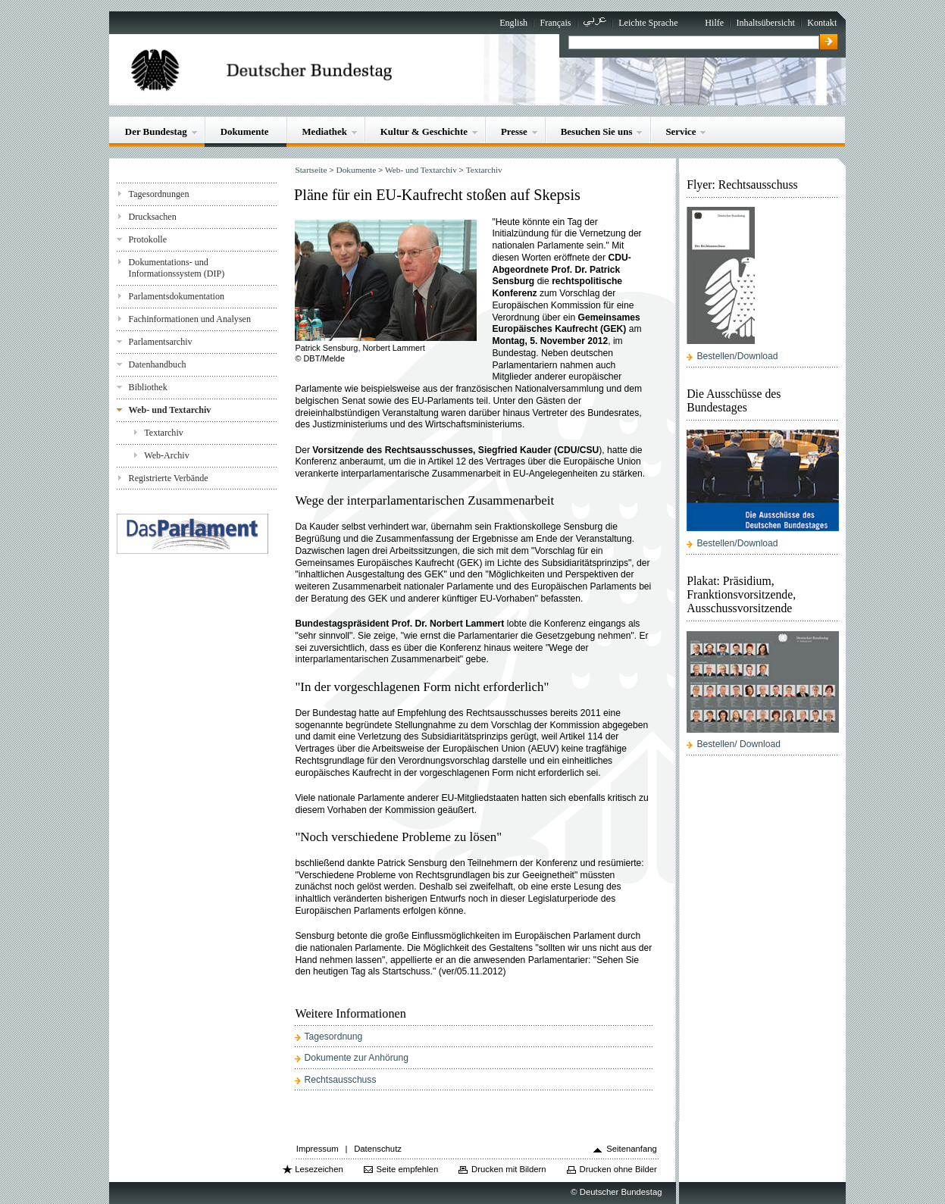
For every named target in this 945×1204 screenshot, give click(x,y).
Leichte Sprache (647, 22)
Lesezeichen (319, 1169)
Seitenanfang (631, 1148)
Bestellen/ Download (739, 744)
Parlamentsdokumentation (176, 296)
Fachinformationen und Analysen (190, 319)
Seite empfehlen (408, 1169)
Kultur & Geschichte (424, 131)
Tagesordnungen (159, 194)
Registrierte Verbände (168, 478)
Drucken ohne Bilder (617, 1169)
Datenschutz (378, 1148)
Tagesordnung (334, 1036)
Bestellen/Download (737, 356)
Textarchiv (163, 432)
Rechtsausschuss (341, 1079)
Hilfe (714, 22)
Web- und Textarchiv (170, 410)
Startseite (311, 169)
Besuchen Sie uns (597, 131)
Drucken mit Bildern (508, 1169)
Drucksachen (153, 216)
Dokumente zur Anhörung (356, 1057)
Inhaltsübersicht (766, 22)
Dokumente (245, 131)
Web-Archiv (166, 455)
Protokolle (148, 239)
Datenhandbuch (157, 364)
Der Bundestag (156, 131)
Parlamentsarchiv (160, 341)
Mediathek (324, 131)
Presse (514, 131)
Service (680, 131)
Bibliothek (148, 387)
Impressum (317, 1148)
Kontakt (822, 22)
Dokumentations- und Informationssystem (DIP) (177, 268)
